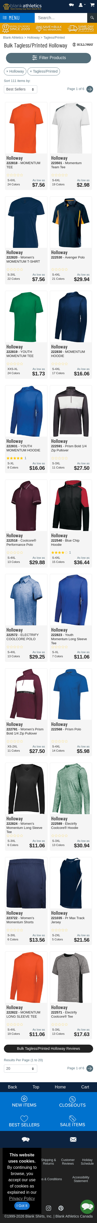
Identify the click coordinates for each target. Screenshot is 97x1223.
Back (12, 1087)
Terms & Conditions (48, 1179)
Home (60, 1087)
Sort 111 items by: (17, 81)
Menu (11, 18)
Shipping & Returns (48, 1161)
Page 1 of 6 (80, 1068)
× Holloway (15, 71)
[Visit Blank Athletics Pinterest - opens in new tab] (60, 1207)
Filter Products (48, 57)
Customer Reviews (67, 1161)
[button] (71, 4)
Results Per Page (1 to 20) (23, 1060)
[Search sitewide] (61, 18)
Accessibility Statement (80, 1179)
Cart (85, 1087)
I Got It (22, 1206)
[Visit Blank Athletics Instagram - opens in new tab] (49, 1207)
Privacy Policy (22, 1198)
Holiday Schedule (87, 1161)
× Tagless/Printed (44, 71)
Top (36, 1087)
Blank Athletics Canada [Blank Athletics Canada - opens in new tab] (74, 1216)
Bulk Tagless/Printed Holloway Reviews (48, 1048)
